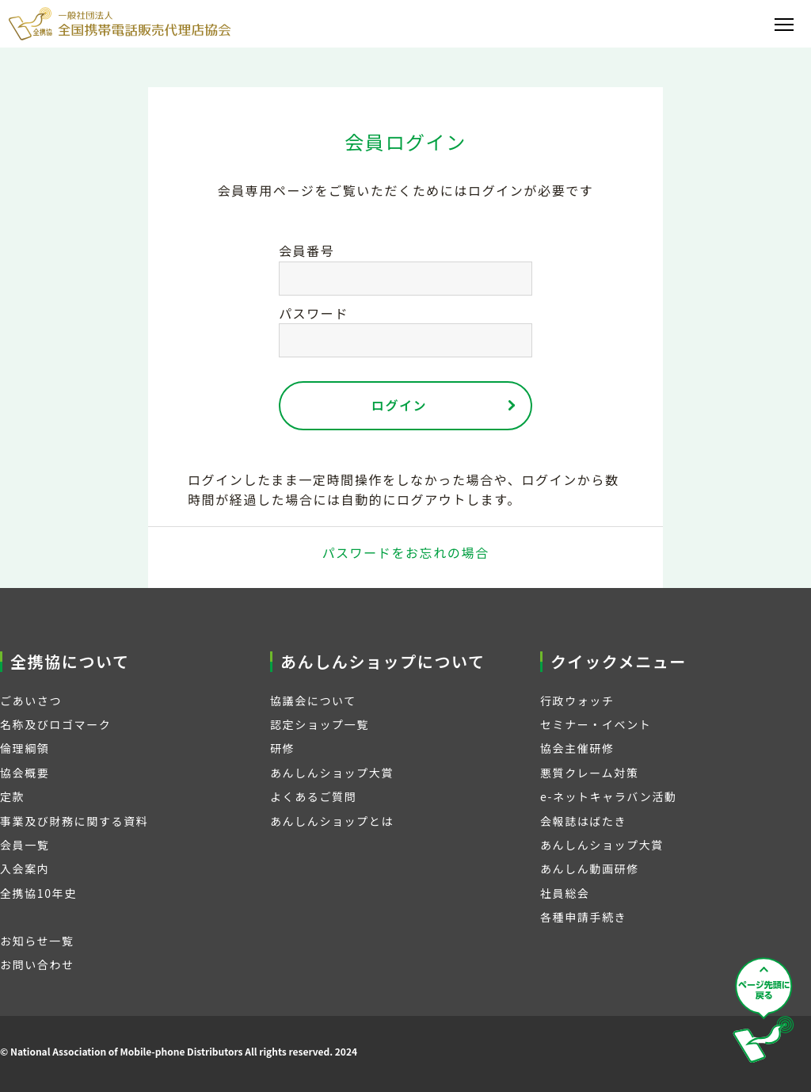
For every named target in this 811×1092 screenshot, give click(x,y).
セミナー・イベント (595, 724)
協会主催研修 (577, 748)
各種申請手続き (583, 917)
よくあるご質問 (313, 796)
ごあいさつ (31, 700)
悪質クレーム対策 (589, 773)
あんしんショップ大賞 (332, 773)
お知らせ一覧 (37, 941)
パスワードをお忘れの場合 (405, 552)
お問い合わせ (37, 964)
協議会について (313, 700)
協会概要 (24, 773)
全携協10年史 (38, 893)
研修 (282, 748)
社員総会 (564, 893)
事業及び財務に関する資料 (74, 821)
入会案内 (24, 868)
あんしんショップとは (332, 821)
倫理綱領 (24, 748)
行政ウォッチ (577, 700)
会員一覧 (24, 845)
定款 (12, 796)
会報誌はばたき (583, 821)
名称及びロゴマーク (55, 724)
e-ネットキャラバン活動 (608, 796)
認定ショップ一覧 (319, 724)
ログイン (399, 404)
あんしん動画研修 (589, 868)
